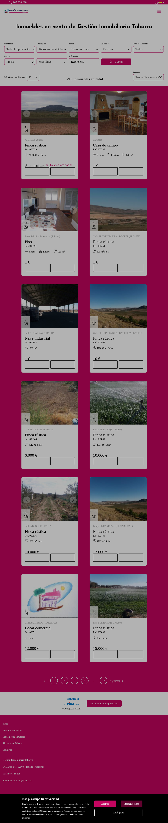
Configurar (118, 812)
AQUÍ (40, 811)
